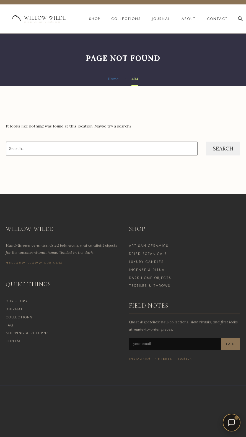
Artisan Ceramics (149, 245)
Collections (126, 18)
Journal (161, 18)
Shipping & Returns (27, 333)
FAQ (9, 325)
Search (223, 148)
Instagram (140, 359)
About (189, 18)
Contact (217, 18)
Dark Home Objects (150, 277)
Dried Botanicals (148, 253)
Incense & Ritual (148, 269)
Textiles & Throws (149, 285)
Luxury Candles (146, 261)
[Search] (240, 18)
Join (230, 344)
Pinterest (164, 359)
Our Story (17, 301)
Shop (94, 18)
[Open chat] (231, 422)
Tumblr (185, 359)
